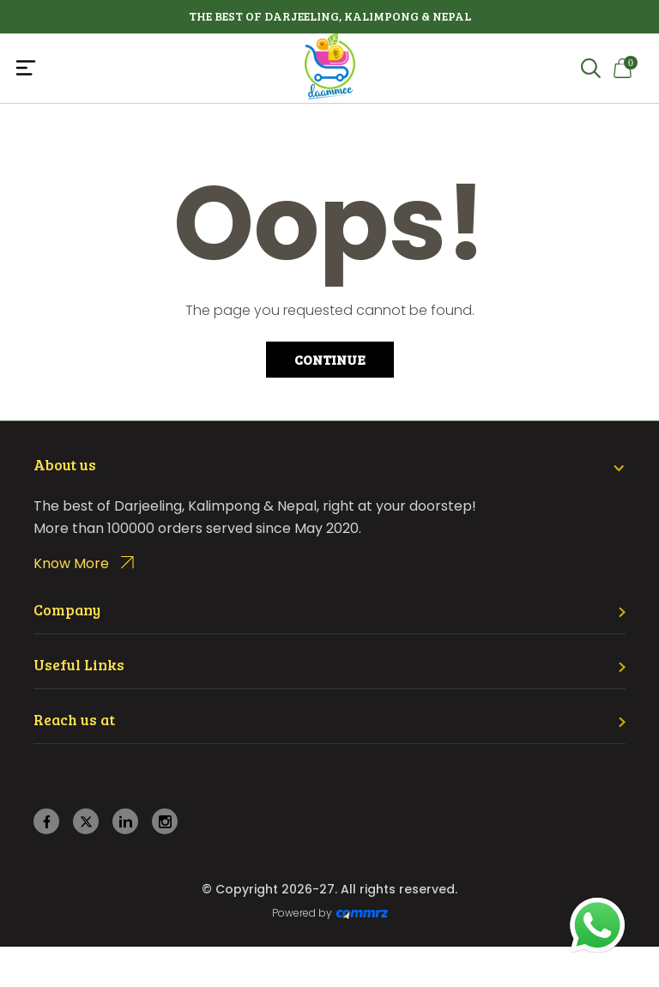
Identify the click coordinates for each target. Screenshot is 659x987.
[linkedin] (125, 821)
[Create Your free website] (362, 913)
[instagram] (165, 821)
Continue (330, 359)
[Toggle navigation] (118, 68)
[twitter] (86, 821)
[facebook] (46, 821)
